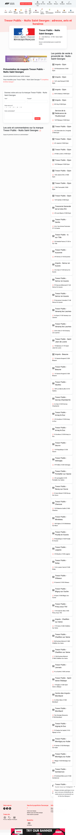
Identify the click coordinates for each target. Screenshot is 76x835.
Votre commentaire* (9, 113)
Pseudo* (29, 101)
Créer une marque (31, 813)
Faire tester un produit (32, 817)
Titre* (5, 101)
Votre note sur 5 (8, 108)
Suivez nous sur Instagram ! (64, 787)
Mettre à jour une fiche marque (35, 815)
